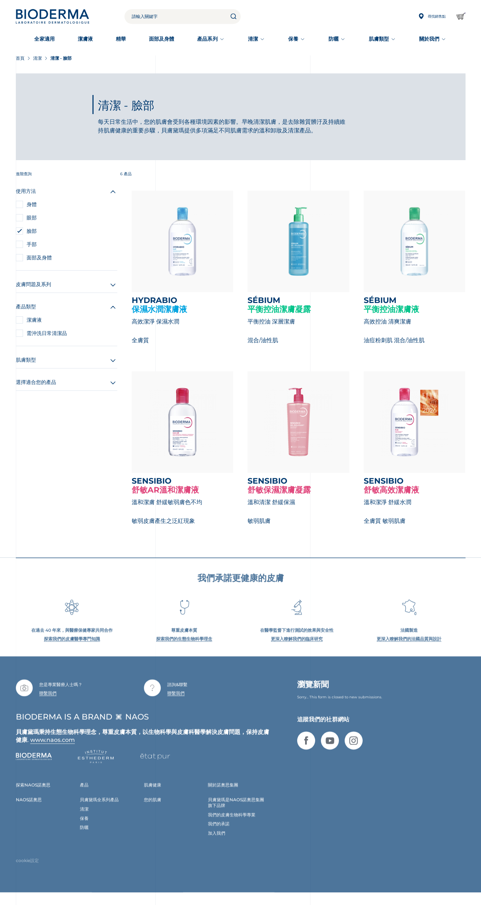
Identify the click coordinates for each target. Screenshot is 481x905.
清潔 (253, 39)
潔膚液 (85, 39)
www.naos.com (52, 748)
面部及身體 (161, 39)
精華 (121, 39)
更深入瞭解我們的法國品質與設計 (409, 647)
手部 (32, 244)
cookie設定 (27, 869)
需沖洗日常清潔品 (47, 333)
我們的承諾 (219, 832)
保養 (293, 39)
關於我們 (429, 39)
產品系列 (207, 39)
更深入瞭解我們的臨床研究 (297, 647)
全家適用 (44, 39)
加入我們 (216, 841)
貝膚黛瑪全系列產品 (99, 808)
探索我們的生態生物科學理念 (184, 647)
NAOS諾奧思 (29, 808)
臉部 (32, 231)
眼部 (32, 217)
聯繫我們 (47, 701)
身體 (32, 204)
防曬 (333, 39)
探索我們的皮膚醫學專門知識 (72, 647)
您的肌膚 (152, 808)
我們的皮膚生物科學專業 (231, 822)
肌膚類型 (379, 39)
